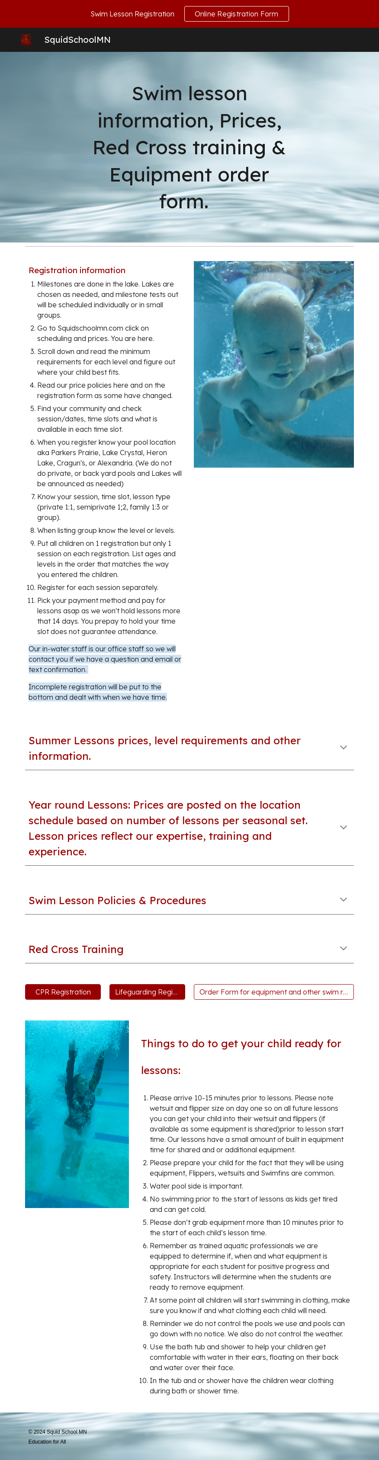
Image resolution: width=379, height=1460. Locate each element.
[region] (189, 14)
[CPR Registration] (63, 992)
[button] (343, 748)
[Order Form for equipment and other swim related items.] (274, 992)
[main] (189, 147)
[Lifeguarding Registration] (147, 992)
